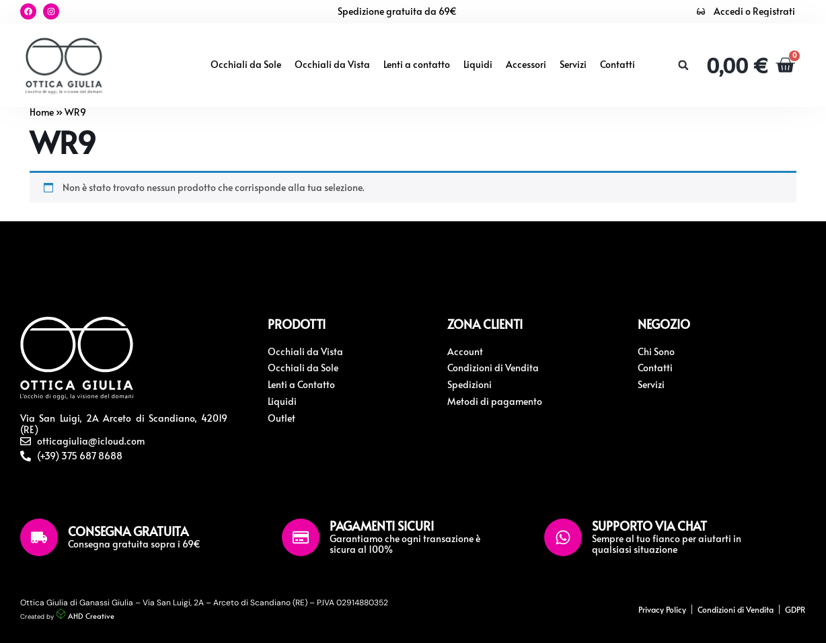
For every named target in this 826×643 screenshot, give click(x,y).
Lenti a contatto (416, 64)
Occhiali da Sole (246, 64)
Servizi (573, 64)
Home (42, 112)
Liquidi (477, 64)
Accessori (526, 64)
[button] (683, 65)
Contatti (617, 64)
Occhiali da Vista (332, 64)
